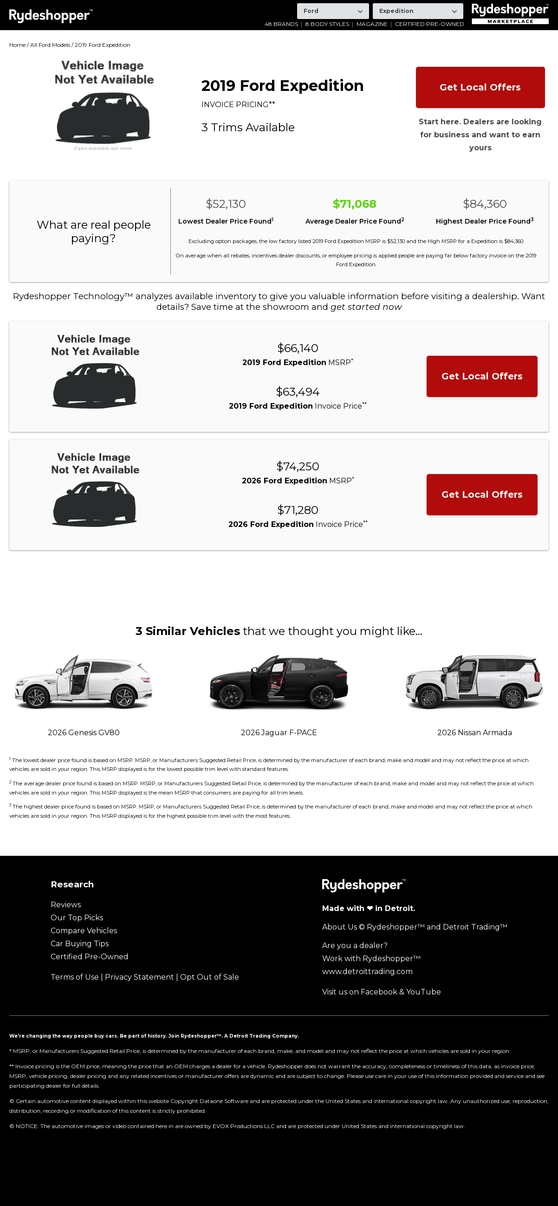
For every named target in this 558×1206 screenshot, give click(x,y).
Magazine (372, 24)
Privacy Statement (139, 977)
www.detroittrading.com (367, 971)
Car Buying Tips (80, 943)
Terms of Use (75, 977)
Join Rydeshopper (193, 1036)
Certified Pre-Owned (429, 24)
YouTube (423, 992)
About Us (339, 927)
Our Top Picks (77, 917)
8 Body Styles (327, 24)
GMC (147, 6)
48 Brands (281, 24)
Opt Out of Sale (209, 977)
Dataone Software (224, 1100)
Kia (222, 6)
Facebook (379, 992)
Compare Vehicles (84, 930)
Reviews (66, 904)
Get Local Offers (480, 87)
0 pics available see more (103, 148)
